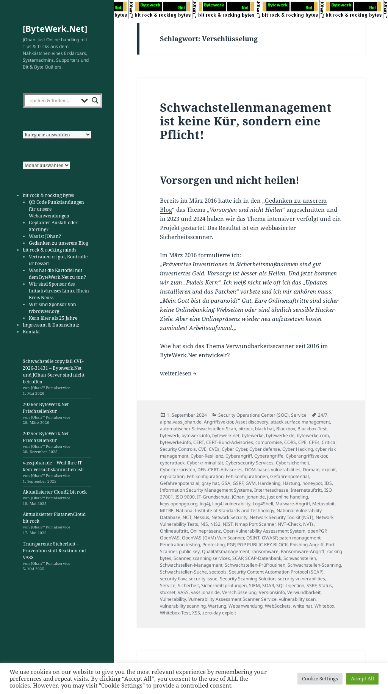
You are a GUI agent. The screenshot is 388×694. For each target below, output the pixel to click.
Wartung (217, 606)
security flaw (173, 578)
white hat (302, 606)
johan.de (256, 497)
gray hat (210, 483)
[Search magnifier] (95, 100)
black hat (264, 428)
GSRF (238, 483)
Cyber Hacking (297, 449)
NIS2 (215, 524)
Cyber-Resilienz (207, 456)
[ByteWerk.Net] (55, 28)
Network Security (229, 517)
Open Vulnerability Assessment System (264, 531)
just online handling (287, 497)
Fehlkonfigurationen (247, 476)
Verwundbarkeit (304, 592)
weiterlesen (179, 373)
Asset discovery (251, 422)
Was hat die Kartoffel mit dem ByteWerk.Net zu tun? (57, 273)
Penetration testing (180, 544)
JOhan (238, 497)
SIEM (254, 585)
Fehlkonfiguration (205, 476)
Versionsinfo (272, 592)
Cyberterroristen (177, 469)
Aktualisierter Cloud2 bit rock (55, 492)
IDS (328, 483)
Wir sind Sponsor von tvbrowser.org (52, 307)
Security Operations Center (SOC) (253, 415)
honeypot (312, 483)
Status (325, 585)
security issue (203, 578)
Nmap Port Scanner (255, 524)
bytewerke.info (175, 442)
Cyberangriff (238, 456)
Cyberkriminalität (205, 463)
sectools (218, 572)
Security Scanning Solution (247, 578)
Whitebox (324, 606)
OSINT (253, 538)
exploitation (172, 476)
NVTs (308, 524)
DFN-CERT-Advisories (219, 469)
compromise (268, 442)
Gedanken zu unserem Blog (58, 243)
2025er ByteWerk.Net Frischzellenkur (46, 437)
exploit (329, 469)
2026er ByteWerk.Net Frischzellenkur (46, 407)
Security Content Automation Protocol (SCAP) (276, 572)
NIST (228, 524)
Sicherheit (188, 585)
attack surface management (300, 422)
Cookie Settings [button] (320, 678)
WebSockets (278, 606)
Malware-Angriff (292, 503)
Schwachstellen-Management (191, 565)
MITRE (167, 510)
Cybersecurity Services (249, 463)
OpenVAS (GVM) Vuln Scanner (213, 538)
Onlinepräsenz (205, 531)
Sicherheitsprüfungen (224, 585)
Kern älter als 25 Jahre (53, 318)
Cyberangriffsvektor (306, 456)
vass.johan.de (205, 592)
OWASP (269, 538)
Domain (311, 469)
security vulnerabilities (301, 578)
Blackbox (285, 428)
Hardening (269, 483)
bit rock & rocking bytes (48, 195)
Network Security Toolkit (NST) (281, 517)
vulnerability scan (297, 599)
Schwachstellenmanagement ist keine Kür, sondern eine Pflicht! (246, 120)
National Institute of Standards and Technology (225, 510)
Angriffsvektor (218, 422)
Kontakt (31, 331)
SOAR (268, 585)
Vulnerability (173, 599)
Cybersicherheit (292, 463)
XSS (196, 613)
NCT (187, 517)
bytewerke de (280, 435)
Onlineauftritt (174, 531)
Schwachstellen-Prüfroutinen (255, 565)
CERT (198, 442)
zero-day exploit (219, 613)
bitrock (245, 428)
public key (189, 551)
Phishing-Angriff (307, 544)
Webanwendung (245, 606)
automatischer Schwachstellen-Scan (198, 428)
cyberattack (172, 463)
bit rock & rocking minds (49, 250)
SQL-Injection (290, 585)
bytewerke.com (313, 435)
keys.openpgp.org (178, 503)
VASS (183, 592)
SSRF (311, 585)
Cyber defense (264, 449)
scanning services (211, 558)
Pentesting (213, 544)
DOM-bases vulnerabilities (272, 469)
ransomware (265, 551)
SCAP (237, 558)
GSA (225, 483)
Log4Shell (263, 503)
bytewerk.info (195, 435)
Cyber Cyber (234, 449)
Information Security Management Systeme (206, 490)
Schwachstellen (299, 558)
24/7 (322, 415)
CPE (302, 442)
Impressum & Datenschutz (51, 325)
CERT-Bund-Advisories (229, 442)
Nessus (201, 517)
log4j (205, 503)
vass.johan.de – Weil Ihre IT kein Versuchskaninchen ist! (53, 466)
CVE (202, 449)
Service (299, 415)
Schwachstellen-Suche (183, 572)
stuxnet (167, 592)
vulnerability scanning (183, 606)
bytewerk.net (225, 435)
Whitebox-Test (175, 613)
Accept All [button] (362, 678)
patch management (300, 538)
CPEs (314, 442)
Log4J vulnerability (231, 503)
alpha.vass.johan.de (181, 422)
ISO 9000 (185, 497)
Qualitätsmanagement (225, 551)
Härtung (291, 483)
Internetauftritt (306, 490)
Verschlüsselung (239, 592)
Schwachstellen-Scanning (314, 565)
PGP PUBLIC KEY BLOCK (262, 544)
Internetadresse (271, 490)
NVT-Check (289, 524)
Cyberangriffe (268, 456)
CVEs (214, 449)
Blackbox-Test (312, 428)
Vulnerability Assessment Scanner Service (232, 599)
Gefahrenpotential (289, 476)
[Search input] (53, 100)
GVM (251, 483)
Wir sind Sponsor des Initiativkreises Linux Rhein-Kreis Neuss (60, 291)
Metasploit (323, 503)
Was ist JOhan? (45, 236)
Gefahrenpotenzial (179, 483)
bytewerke (253, 435)
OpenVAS (170, 538)
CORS (290, 442)
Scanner (182, 558)
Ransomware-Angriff (302, 551)
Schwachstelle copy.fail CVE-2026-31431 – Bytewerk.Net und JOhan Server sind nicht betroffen (53, 371)
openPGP (317, 531)
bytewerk (169, 435)
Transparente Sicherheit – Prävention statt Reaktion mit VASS (54, 551)
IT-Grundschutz (213, 497)
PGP (231, 544)
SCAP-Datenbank (263, 558)
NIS (204, 524)
